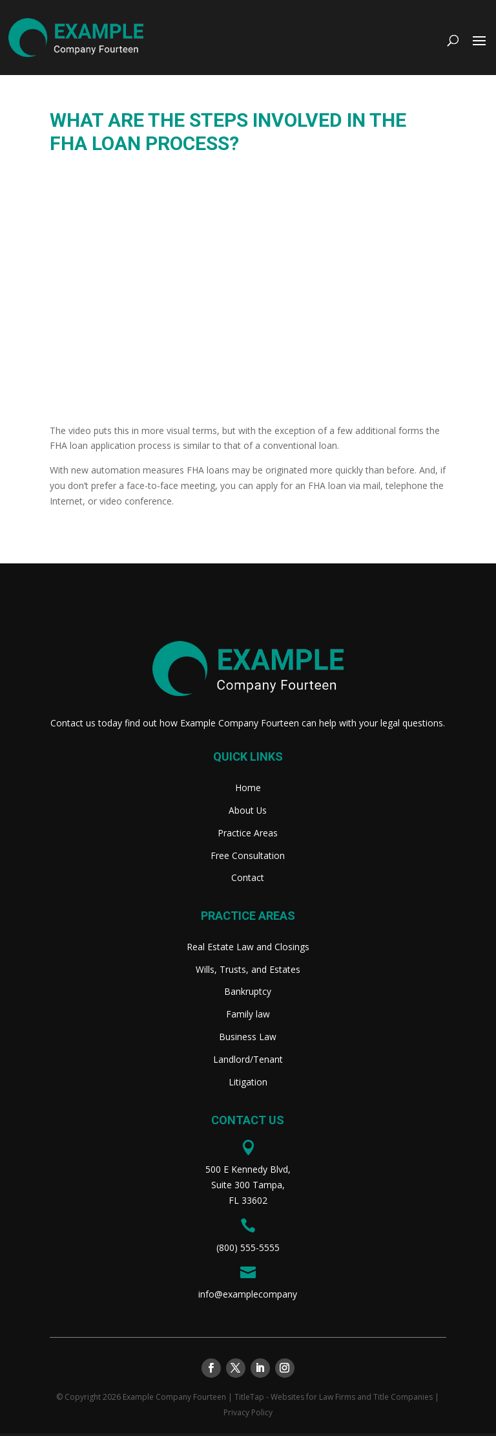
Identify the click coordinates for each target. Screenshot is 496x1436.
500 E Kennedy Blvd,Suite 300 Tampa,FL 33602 (248, 1187)
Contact (247, 879)
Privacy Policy (248, 1414)
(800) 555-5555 (248, 1250)
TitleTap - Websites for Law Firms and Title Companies (333, 1399)
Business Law (247, 1039)
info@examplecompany (247, 1297)
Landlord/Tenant (248, 1061)
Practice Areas (248, 833)
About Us (248, 810)
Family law (248, 1016)
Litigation (248, 1085)
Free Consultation (248, 856)
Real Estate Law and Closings (248, 948)
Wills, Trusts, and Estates (248, 971)
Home (248, 788)
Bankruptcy (247, 993)
